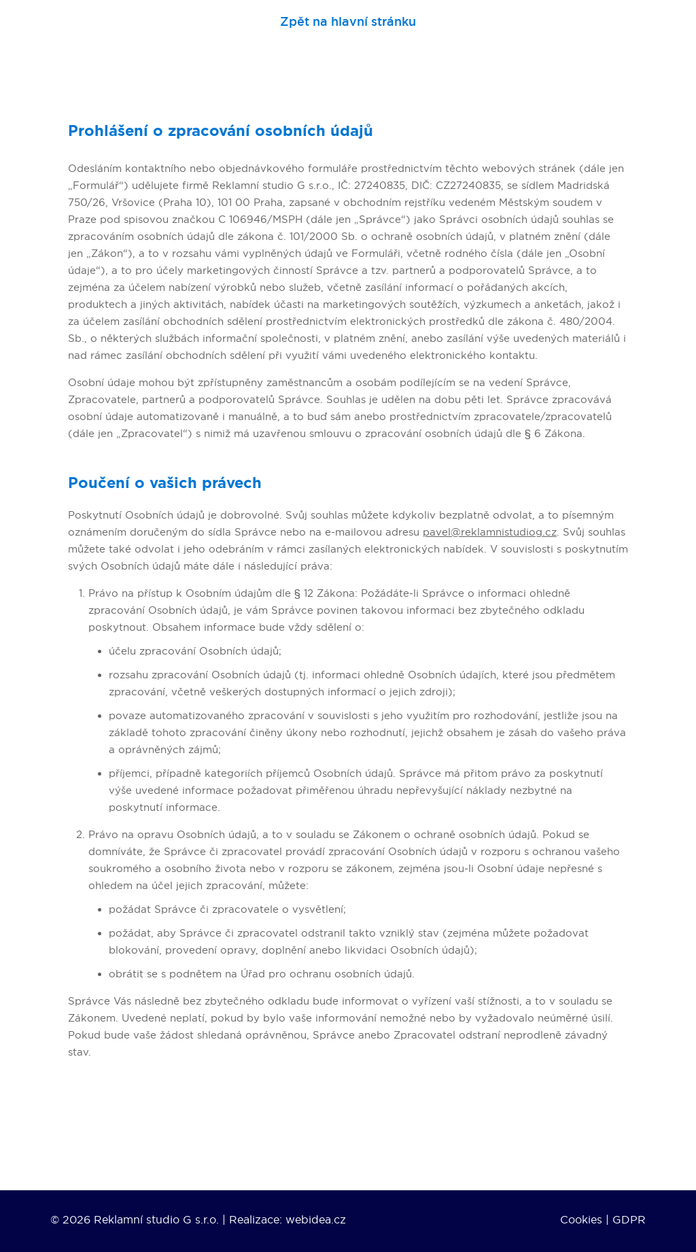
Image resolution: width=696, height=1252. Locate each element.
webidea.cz (315, 1219)
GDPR (629, 1219)
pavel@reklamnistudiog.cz (490, 532)
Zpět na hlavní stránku (348, 22)
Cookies (581, 1219)
